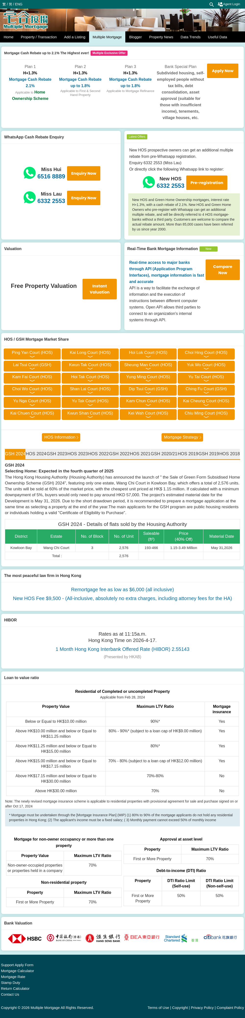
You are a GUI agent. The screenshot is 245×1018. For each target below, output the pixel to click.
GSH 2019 (208, 453)
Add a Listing (74, 37)
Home (8, 37)
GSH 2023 (57, 453)
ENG (18, 4)
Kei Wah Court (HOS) (148, 413)
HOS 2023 (77, 453)
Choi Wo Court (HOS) (32, 389)
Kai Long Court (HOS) (90, 352)
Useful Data (217, 37)
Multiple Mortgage (107, 37)
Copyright (180, 1007)
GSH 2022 (119, 453)
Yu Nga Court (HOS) (32, 401)
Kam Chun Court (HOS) (148, 401)
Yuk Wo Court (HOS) (206, 364)
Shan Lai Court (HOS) (90, 389)
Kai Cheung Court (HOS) (206, 401)
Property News (161, 37)
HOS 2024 (36, 453)
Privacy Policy (202, 1007)
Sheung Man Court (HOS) (148, 364)
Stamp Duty (10, 982)
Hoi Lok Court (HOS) (148, 352)
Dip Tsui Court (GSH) (148, 389)
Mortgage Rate (13, 977)
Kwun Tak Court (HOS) (90, 364)
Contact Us (10, 994)
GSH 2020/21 (164, 453)
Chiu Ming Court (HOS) (206, 413)
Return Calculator (15, 988)
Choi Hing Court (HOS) (206, 352)
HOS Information (59, 437)
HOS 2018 (229, 453)
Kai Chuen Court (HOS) (32, 413)
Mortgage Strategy (181, 437)
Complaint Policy (230, 1007)
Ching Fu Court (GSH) (206, 389)
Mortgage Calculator (17, 971)
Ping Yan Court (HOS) (32, 352)
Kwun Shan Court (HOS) (90, 413)
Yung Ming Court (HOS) (148, 377)
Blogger (135, 37)
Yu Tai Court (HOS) (206, 377)
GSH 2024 (15, 453)
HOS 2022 (98, 453)
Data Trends (191, 37)
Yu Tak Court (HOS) (90, 401)
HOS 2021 (140, 453)
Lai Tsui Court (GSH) (32, 364)
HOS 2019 (188, 453)
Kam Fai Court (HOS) (32, 377)
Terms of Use (158, 1007)
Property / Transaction (39, 37)
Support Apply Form (17, 965)
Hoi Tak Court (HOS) (90, 377)
